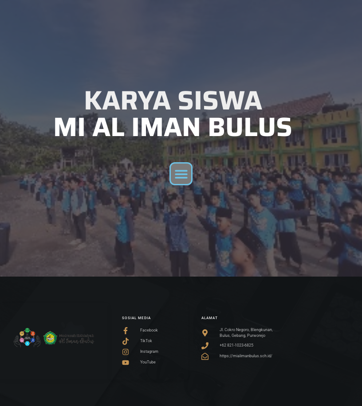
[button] (181, 174)
